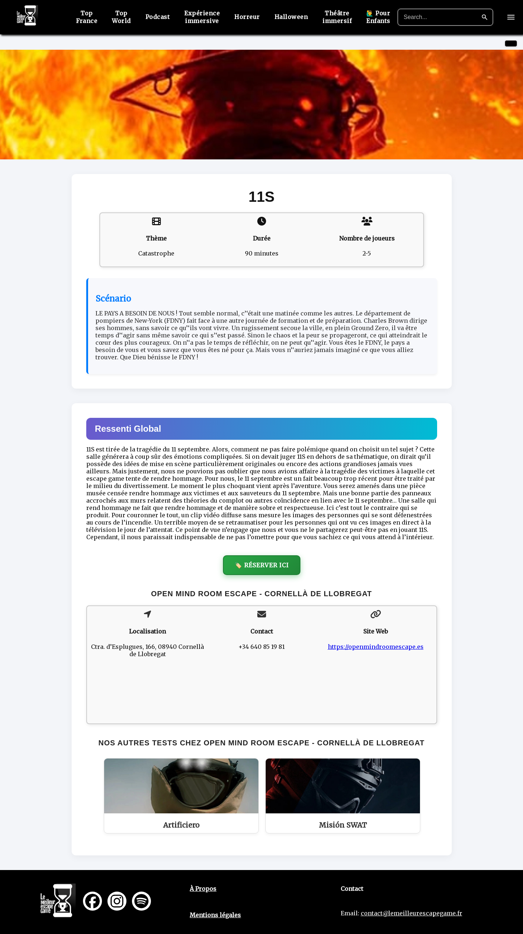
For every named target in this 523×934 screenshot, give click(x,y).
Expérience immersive (202, 17)
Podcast (157, 16)
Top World (121, 17)
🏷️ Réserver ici (262, 565)
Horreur (247, 16)
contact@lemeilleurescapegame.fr (411, 913)
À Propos (203, 888)
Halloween (291, 16)
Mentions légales (215, 915)
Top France (86, 17)
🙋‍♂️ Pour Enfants (378, 17)
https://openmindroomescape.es (376, 646)
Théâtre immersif (337, 17)
